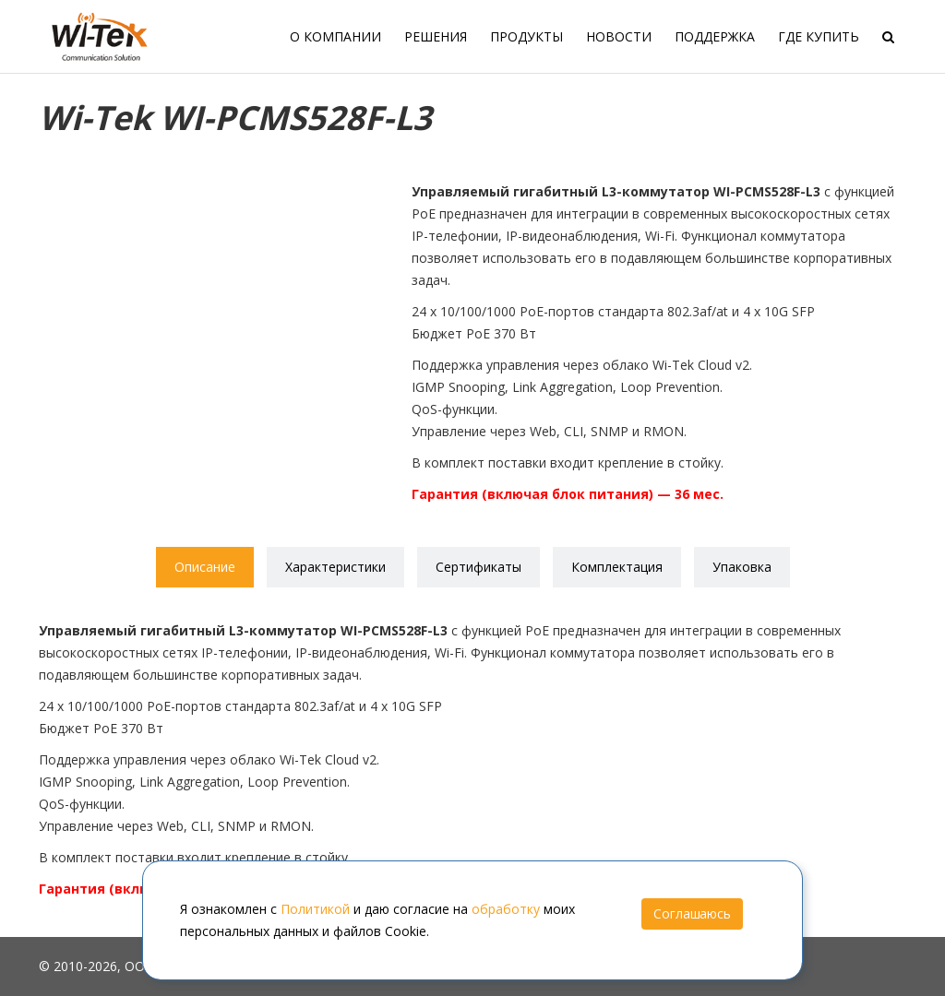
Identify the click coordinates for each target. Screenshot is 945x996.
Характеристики (335, 566)
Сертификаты (478, 566)
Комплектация (617, 566)
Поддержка (715, 36)
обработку (506, 909)
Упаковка (742, 566)
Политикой (315, 909)
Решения (435, 36)
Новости (619, 36)
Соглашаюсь (692, 913)
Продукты (526, 36)
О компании (335, 36)
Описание (204, 566)
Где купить (818, 36)
